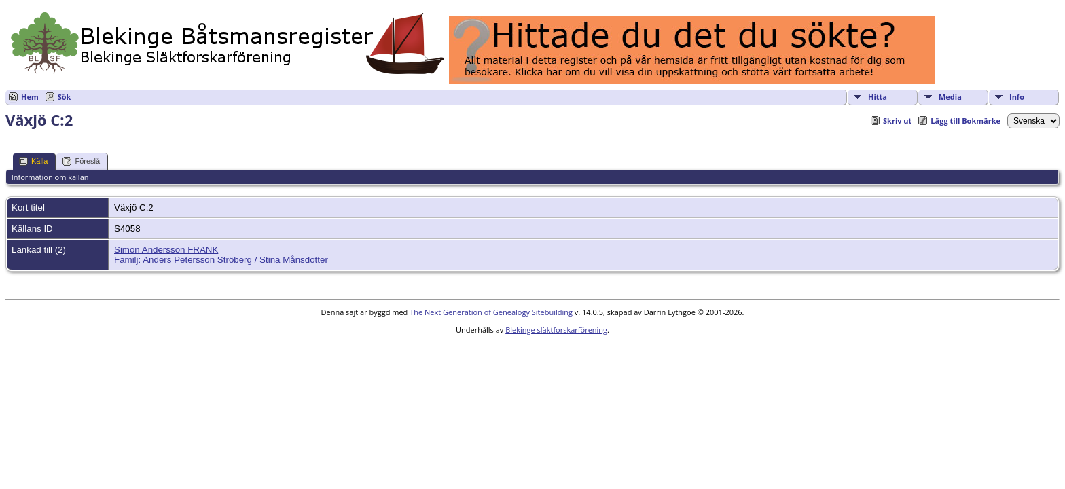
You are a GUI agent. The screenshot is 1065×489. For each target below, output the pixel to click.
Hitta (877, 97)
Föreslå (81, 161)
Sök (64, 97)
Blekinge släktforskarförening (556, 330)
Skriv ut (897, 120)
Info (1016, 97)
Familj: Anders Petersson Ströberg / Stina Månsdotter (221, 260)
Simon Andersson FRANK (166, 249)
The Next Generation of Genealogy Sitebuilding (491, 312)
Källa (33, 161)
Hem (30, 97)
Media (950, 97)
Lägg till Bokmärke (965, 120)
